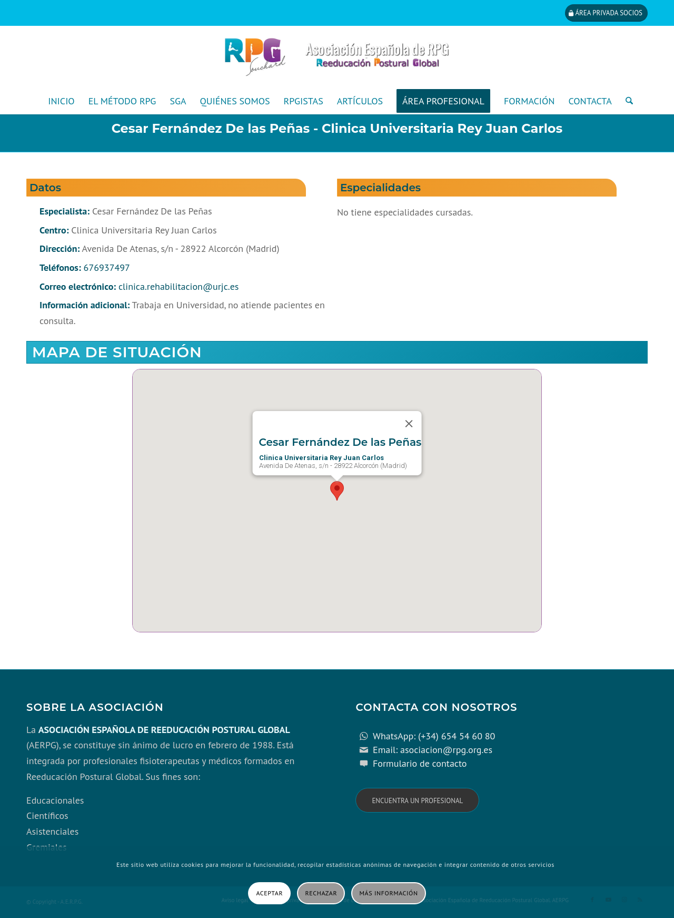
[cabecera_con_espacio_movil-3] (337, 57)
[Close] (408, 423)
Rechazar (321, 893)
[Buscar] (626, 101)
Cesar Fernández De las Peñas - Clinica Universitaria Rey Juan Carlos (337, 128)
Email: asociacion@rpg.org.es (432, 750)
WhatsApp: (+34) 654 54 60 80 (434, 736)
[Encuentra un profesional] (417, 800)
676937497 (107, 267)
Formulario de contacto (420, 763)
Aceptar (269, 893)
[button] (337, 491)
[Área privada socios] (606, 13)
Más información (389, 893)
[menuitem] (61, 101)
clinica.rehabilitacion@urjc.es (178, 286)
